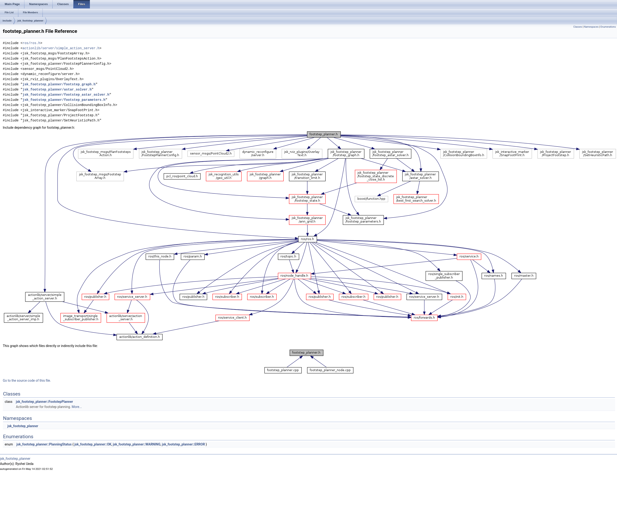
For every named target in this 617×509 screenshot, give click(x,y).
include (7, 20)
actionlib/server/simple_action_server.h (61, 48)
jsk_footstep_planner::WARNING (137, 444)
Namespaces (591, 26)
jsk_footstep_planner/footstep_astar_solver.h (66, 94)
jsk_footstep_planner (31, 20)
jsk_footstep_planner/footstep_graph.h (59, 84)
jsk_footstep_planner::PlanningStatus (44, 444)
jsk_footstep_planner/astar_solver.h (57, 89)
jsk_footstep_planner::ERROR (183, 444)
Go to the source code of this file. (27, 380)
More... (77, 407)
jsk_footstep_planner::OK (92, 444)
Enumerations (608, 26)
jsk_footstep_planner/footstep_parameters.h (64, 100)
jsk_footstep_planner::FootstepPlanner (44, 401)
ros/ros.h (31, 43)
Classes (577, 26)
